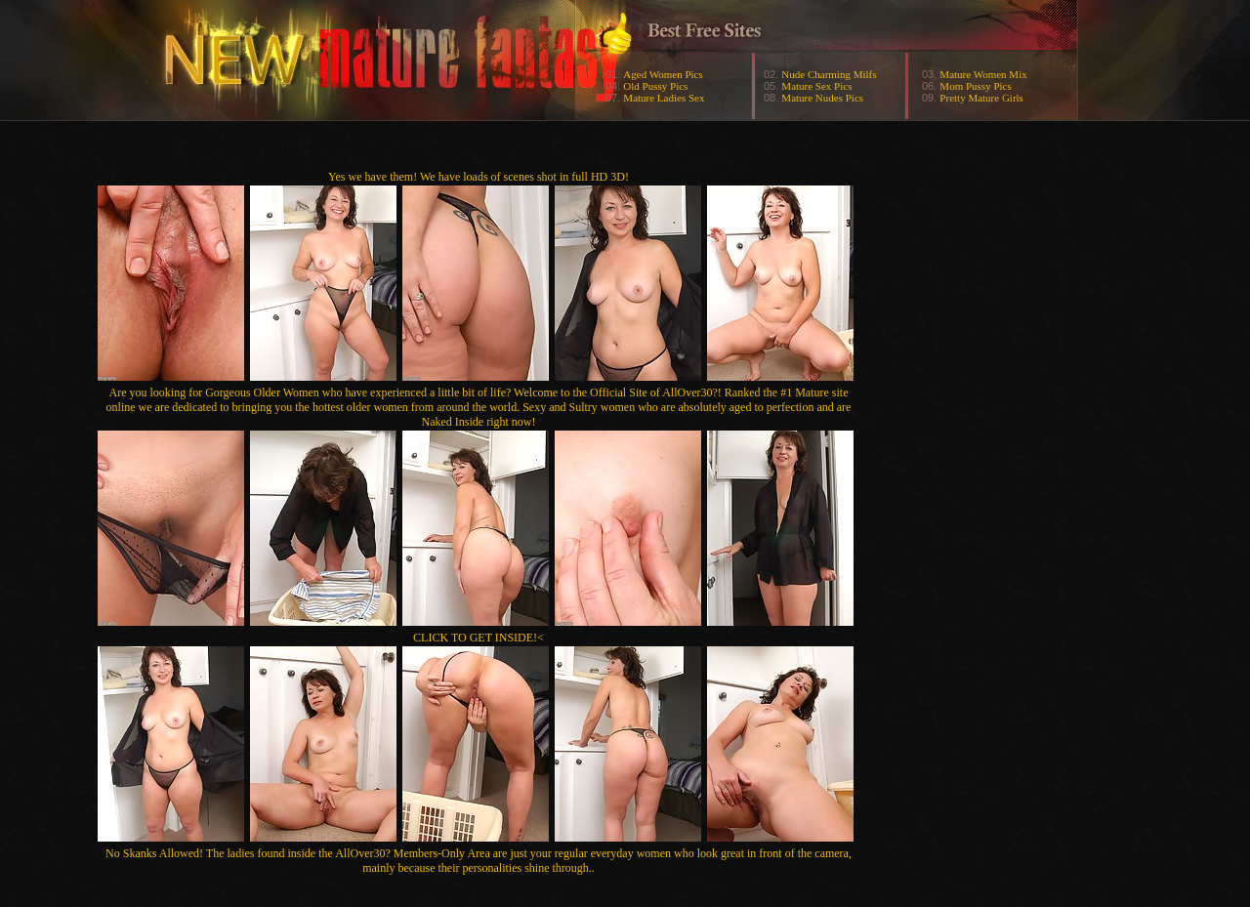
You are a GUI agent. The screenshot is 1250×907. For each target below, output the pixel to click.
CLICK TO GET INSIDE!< (478, 637)
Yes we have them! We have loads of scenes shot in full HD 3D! (478, 177)
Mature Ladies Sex (663, 97)
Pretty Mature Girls (981, 97)
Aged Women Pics (662, 74)
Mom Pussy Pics (975, 86)
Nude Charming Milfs (828, 74)
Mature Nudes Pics (822, 97)
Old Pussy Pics (655, 86)
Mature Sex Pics (816, 86)
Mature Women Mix (982, 74)
